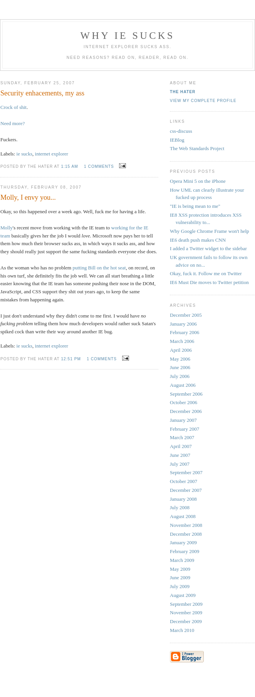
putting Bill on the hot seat (99, 268)
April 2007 (181, 446)
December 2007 (186, 490)
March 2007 (182, 437)
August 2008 (183, 516)
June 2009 (180, 577)
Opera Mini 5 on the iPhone (198, 181)
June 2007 (180, 455)
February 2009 (184, 551)
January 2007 (183, 420)
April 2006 (181, 350)
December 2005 (186, 315)
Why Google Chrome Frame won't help (209, 231)
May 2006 (180, 359)
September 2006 (186, 394)
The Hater (182, 92)
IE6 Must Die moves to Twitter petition (209, 282)
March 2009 (182, 560)
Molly (6, 228)
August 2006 (183, 385)
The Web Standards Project (197, 148)
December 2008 (186, 534)
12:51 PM (71, 359)
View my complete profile (203, 101)
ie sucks (25, 154)
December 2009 (186, 621)
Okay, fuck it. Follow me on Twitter (206, 273)
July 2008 (180, 507)
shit (23, 107)
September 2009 (186, 604)
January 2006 (183, 324)
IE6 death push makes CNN (198, 240)
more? (18, 123)
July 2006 (180, 376)
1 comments (99, 166)
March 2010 (182, 630)
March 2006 (182, 341)
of (16, 107)
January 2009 (183, 542)
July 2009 (180, 586)
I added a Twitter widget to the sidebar (208, 248)
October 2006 (183, 402)
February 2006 (184, 332)
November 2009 (186, 612)
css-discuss (181, 131)
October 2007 (183, 481)
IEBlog (177, 140)
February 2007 (184, 429)
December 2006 (186, 411)
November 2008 (186, 525)
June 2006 (180, 367)
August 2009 (183, 595)
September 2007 (186, 472)
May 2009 (180, 569)
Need (5, 123)
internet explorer (51, 154)
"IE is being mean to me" (195, 206)
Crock (6, 107)
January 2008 (183, 499)
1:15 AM (69, 166)
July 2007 (180, 464)
